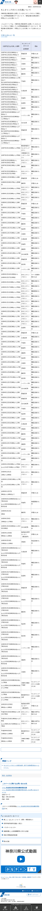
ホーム (2, 877)
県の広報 (6, 841)
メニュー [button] (40, 3)
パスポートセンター (10, 827)
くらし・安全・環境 (9, 877)
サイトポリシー (36, 890)
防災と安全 (18, 877)
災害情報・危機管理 (26, 877)
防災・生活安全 (7, 775)
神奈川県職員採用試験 (10, 835)
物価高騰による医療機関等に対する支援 (16, 831)
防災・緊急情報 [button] (35, 3)
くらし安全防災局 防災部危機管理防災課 (14, 787)
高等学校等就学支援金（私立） (13, 823)
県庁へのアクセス (33, 894)
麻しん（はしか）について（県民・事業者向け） (19, 819)
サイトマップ (27, 890)
